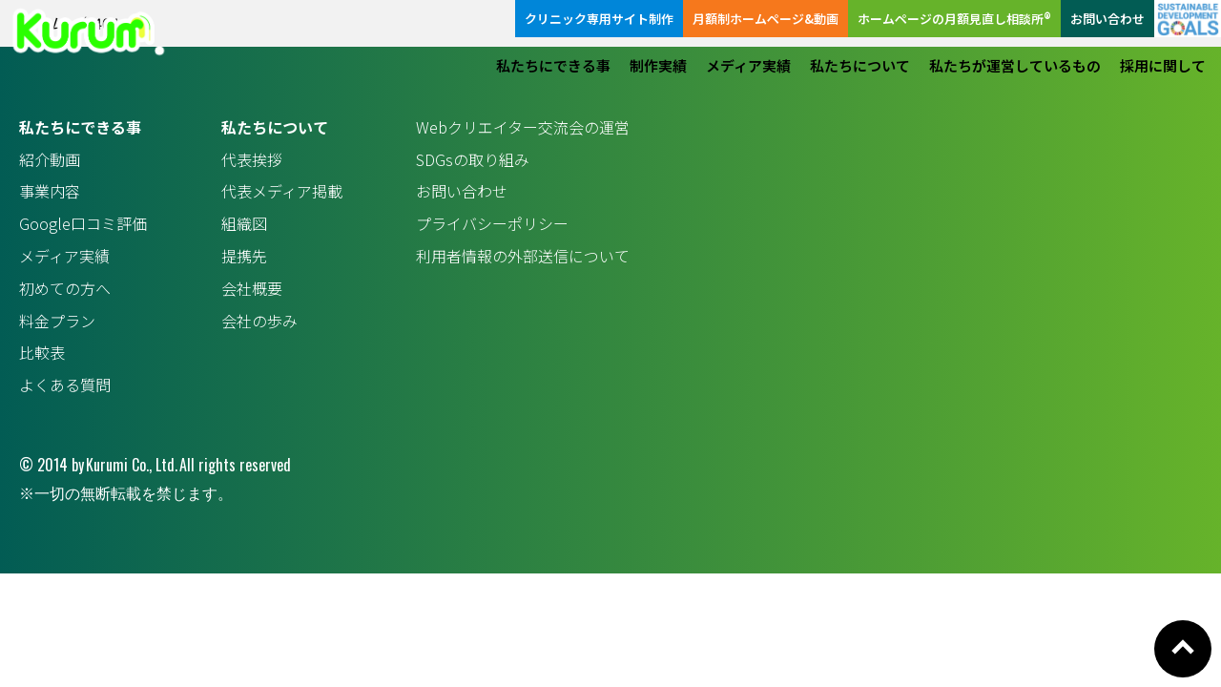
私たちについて (860, 65)
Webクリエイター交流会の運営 (523, 126)
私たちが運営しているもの (1015, 65)
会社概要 (251, 288)
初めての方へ (65, 288)
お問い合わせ (1107, 19)
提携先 (244, 255)
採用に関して (1163, 65)
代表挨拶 (251, 159)
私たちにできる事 (553, 65)
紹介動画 (49, 159)
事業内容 (49, 190)
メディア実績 (748, 65)
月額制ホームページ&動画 (765, 19)
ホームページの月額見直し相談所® (954, 19)
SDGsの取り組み (472, 159)
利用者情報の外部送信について (523, 255)
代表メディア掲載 (281, 190)
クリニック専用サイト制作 (599, 19)
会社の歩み (259, 320)
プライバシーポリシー (492, 223)
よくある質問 (65, 384)
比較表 (42, 352)
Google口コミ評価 (83, 223)
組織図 (244, 223)
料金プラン (57, 320)
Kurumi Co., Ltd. (131, 464)
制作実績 (658, 65)
